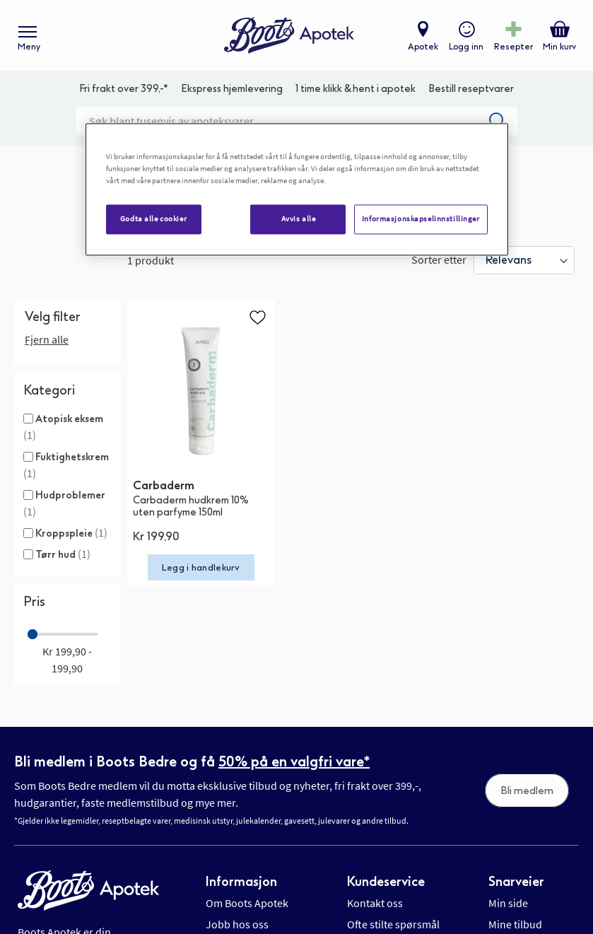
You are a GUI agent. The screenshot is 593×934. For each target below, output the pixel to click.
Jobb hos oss (237, 924)
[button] (257, 317)
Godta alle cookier (153, 219)
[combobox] (296, 121)
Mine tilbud (515, 924)
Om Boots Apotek (247, 903)
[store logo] (289, 35)
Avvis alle (298, 219)
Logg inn (466, 47)
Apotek (423, 47)
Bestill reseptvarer (471, 89)
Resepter (513, 47)
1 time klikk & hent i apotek (355, 89)
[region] (297, 190)
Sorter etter (438, 259)
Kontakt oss (375, 903)
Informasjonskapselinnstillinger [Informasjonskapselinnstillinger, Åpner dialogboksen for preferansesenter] (421, 219)
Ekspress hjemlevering (232, 89)
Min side (508, 903)
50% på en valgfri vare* (294, 761)
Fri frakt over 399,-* (123, 89)
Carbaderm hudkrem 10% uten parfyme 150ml (191, 506)
